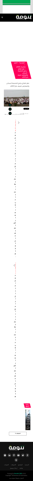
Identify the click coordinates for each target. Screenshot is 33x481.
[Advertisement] (16, 39)
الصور (16, 63)
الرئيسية (22, 63)
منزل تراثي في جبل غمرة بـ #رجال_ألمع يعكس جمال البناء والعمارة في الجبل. (27, 418)
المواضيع (20, 465)
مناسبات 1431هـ (21, 67)
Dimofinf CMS (18, 473)
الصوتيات (6, 465)
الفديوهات (13, 465)
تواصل (21, 468)
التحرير (21, 113)
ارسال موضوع (13, 468)
